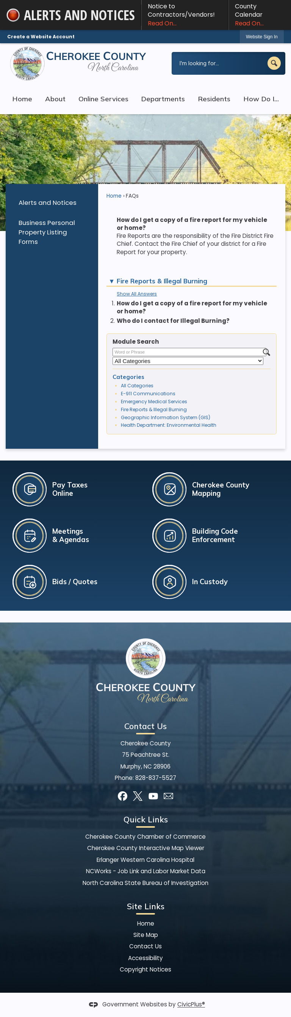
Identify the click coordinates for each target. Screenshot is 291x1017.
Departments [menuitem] (163, 98)
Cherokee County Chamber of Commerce (145, 837)
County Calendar (260, 15)
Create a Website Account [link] (41, 36)
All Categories (137, 385)
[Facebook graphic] (122, 796)
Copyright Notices (145, 969)
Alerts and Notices (48, 202)
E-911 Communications (148, 393)
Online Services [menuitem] (103, 98)
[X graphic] (137, 796)
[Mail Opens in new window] (168, 796)
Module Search (136, 342)
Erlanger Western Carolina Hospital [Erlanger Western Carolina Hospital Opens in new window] (145, 860)
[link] (262, 36)
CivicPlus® (191, 1005)
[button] (274, 63)
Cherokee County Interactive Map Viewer (145, 848)
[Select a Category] (188, 361)
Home (114, 196)
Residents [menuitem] (214, 98)
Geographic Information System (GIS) (165, 417)
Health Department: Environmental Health (168, 425)
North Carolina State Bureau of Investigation (145, 883)
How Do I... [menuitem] (261, 98)
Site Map (145, 935)
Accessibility (145, 958)
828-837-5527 (155, 778)
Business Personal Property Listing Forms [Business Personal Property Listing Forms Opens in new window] (47, 232)
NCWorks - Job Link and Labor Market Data (145, 871)
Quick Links (146, 819)
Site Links (145, 906)
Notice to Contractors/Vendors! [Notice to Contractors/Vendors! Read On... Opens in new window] (185, 15)
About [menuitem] (55, 98)
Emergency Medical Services (154, 401)
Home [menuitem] (22, 98)
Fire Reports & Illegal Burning (154, 409)
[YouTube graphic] (153, 796)
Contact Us (145, 946)
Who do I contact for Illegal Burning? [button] (173, 321)
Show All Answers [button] (137, 294)
